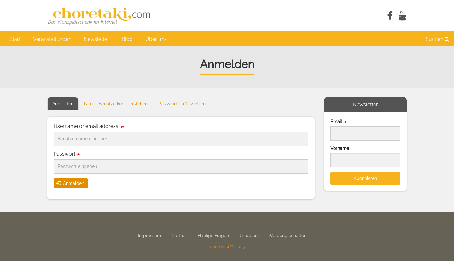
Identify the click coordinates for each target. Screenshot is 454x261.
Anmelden (65, 105)
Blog (127, 39)
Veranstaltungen (52, 39)
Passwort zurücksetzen (182, 103)
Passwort (64, 154)
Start (14, 39)
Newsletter (96, 39)
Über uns (156, 39)
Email (336, 121)
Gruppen (249, 235)
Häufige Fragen (213, 235)
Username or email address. (86, 126)
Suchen (437, 39)
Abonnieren (365, 178)
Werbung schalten (287, 235)
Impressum (149, 235)
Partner (179, 235)
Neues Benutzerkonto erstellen (116, 103)
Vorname (339, 148)
